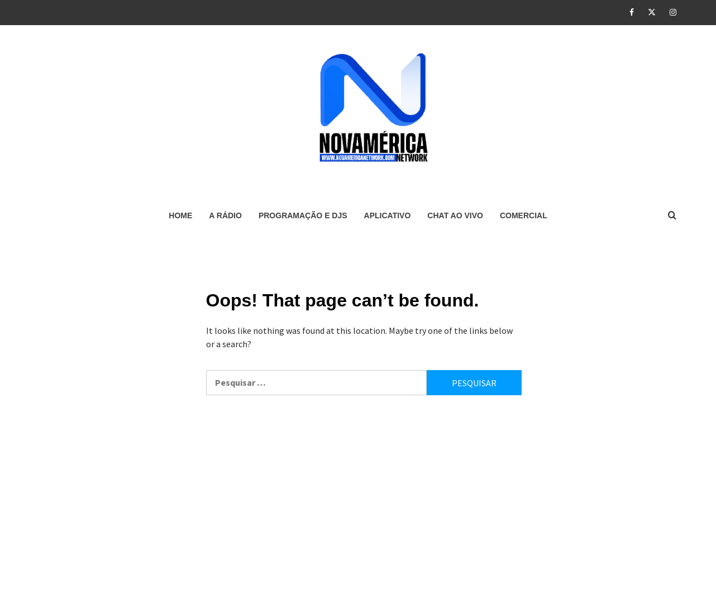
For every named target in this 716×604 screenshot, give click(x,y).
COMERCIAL (523, 215)
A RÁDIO (225, 215)
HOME (180, 215)
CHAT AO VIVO (455, 215)
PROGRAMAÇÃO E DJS (303, 215)
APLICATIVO (387, 215)
